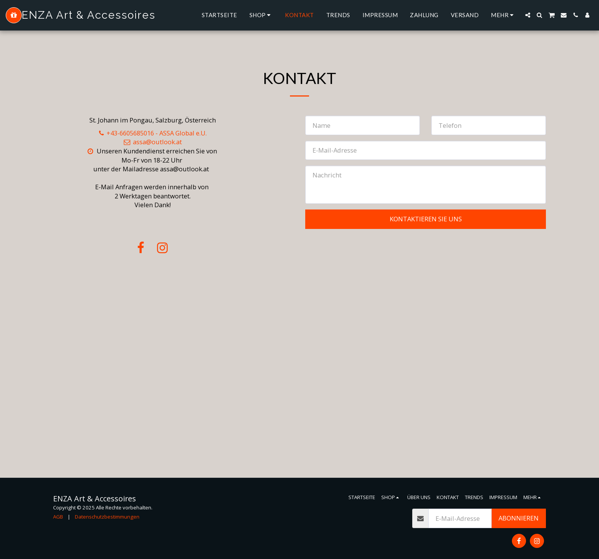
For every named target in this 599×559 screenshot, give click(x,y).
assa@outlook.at (152, 141)
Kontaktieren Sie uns (426, 218)
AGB (58, 516)
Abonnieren (519, 518)
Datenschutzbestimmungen (107, 516)
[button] (527, 15)
